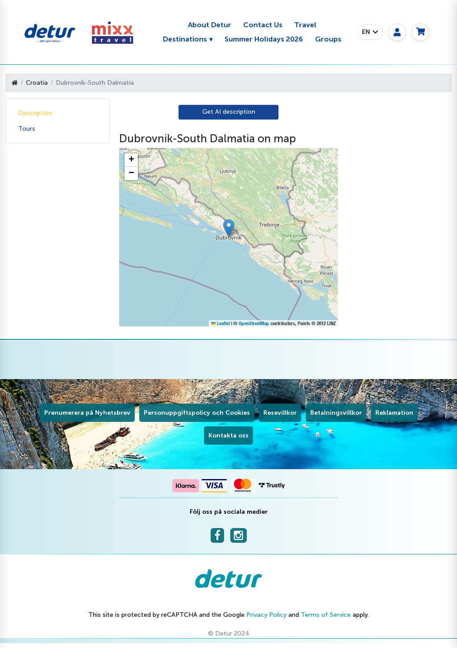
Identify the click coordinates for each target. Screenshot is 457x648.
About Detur (209, 25)
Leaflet (220, 323)
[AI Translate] (228, 112)
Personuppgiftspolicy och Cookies (197, 413)
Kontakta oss (228, 435)
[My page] (397, 32)
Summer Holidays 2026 (263, 39)
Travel (305, 25)
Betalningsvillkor (336, 413)
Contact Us (263, 25)
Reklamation (394, 413)
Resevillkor (280, 413)
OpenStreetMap (254, 323)
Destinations (185, 39)
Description (35, 113)
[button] (370, 32)
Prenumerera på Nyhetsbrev (87, 413)
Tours (26, 128)
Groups (328, 39)
